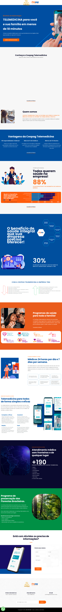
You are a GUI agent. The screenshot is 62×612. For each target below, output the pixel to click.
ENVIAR (38, 569)
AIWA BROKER (28, 609)
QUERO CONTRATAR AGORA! (11, 39)
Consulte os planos (31, 100)
